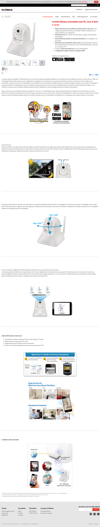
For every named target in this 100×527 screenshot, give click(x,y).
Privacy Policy (34, 524)
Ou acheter (93, 17)
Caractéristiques (47, 17)
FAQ (73, 17)
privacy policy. (83, 2)
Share (91, 74)
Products (79, 9)
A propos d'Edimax (47, 508)
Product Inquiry (33, 513)
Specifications (65, 17)
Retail (19, 511)
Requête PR (5, 515)
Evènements (5, 513)
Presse (4, 508)
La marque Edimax (45, 511)
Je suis (96, 509)
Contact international (46, 513)
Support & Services (91, 9)
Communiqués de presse (8, 511)
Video (57, 17)
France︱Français (93, 5)
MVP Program (32, 511)
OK (96, 2)
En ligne (20, 513)
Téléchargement (82, 17)
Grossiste (20, 515)
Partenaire (32, 508)
